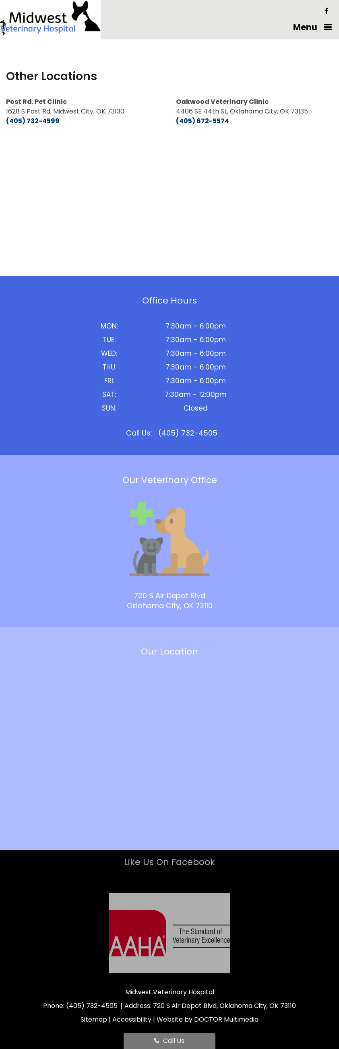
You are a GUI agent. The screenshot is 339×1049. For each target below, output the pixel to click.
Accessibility (131, 1019)
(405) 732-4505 (187, 433)
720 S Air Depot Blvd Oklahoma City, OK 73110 (170, 601)
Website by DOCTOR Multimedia (207, 1019)
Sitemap (94, 1019)
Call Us (169, 1040)
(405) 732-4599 (33, 121)
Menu (305, 27)
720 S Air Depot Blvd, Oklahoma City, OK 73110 (224, 1005)
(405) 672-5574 (202, 121)
